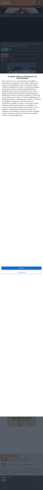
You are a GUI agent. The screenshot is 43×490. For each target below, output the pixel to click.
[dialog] (21, 245)
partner (15, 81)
